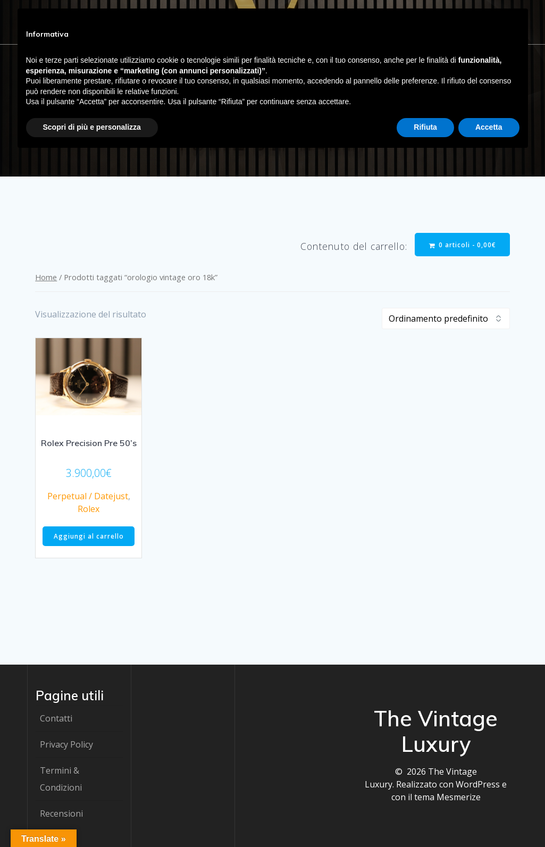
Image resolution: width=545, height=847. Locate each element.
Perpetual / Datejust (87, 496)
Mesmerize (459, 797)
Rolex (88, 509)
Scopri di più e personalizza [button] (92, 127)
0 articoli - (462, 244)
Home (46, 277)
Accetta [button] (488, 127)
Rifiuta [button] (425, 127)
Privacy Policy (66, 744)
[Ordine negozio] (446, 319)
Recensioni (61, 813)
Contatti (56, 718)
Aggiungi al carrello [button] (89, 537)
